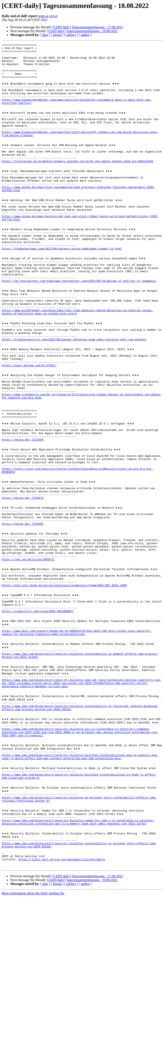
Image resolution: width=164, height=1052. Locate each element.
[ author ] (85, 35)
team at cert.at (47, 16)
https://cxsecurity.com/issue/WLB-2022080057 (37, 720)
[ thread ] (57, 35)
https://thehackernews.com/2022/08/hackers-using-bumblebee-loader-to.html (62, 288)
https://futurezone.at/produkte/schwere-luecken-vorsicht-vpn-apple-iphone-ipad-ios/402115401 (77, 184)
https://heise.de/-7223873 (22, 585)
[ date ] (45, 35)
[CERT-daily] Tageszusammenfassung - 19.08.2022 (82, 31)
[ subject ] (71, 35)
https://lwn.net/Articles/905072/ (28, 658)
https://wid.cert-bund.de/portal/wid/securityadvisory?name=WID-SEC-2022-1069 (64, 689)
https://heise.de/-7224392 (22, 616)
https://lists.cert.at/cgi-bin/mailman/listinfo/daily (61, 1013)
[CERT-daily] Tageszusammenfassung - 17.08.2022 (87, 27)
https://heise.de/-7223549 (22, 516)
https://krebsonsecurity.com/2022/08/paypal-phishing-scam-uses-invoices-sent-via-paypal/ (74, 396)
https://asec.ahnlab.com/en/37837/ (29, 427)
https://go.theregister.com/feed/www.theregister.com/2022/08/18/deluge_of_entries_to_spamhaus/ (79, 327)
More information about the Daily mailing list (33, 1048)
